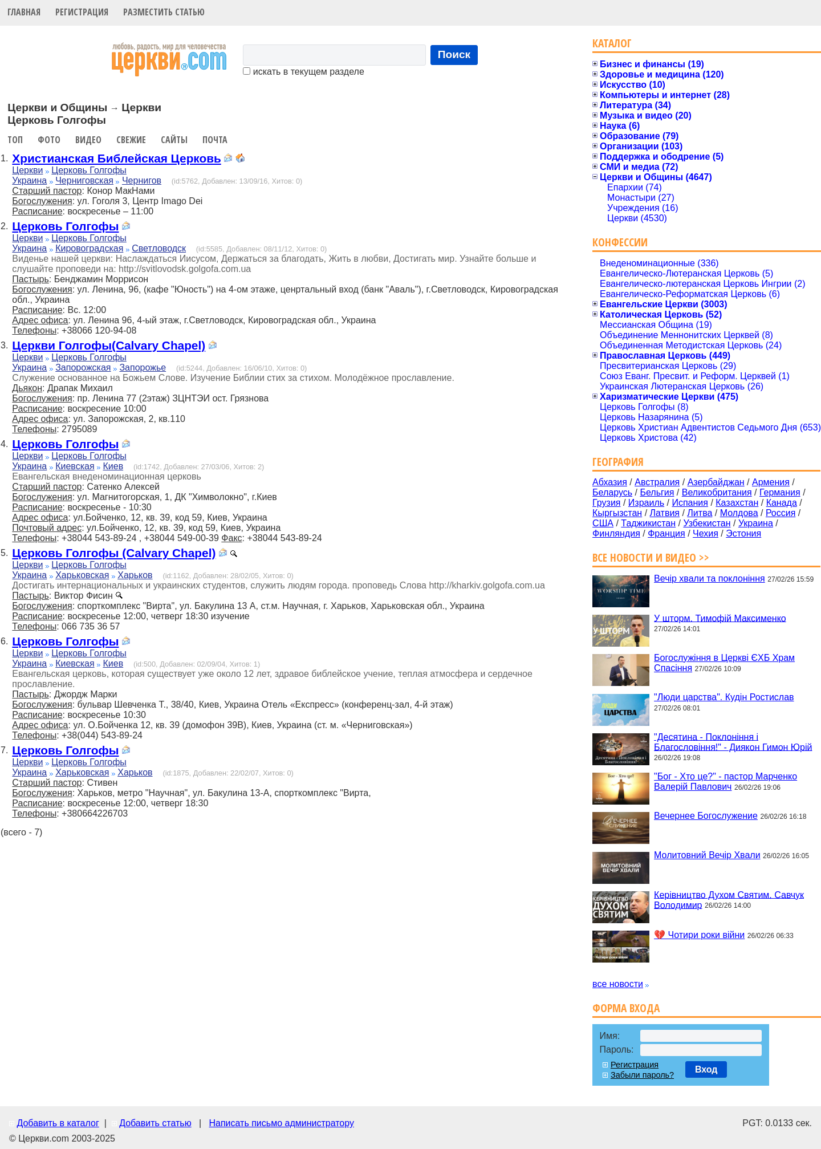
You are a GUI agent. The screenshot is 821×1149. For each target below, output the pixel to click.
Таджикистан (648, 523)
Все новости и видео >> (650, 557)
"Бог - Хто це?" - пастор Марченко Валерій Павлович (725, 781)
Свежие (131, 139)
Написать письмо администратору (281, 1123)
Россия (780, 513)
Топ (15, 139)
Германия (779, 492)
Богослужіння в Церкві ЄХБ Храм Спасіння (724, 663)
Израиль (646, 502)
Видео (88, 139)
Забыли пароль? (642, 1074)
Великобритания (717, 492)
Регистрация (81, 12)
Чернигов (141, 180)
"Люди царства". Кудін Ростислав (724, 697)
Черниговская (84, 180)
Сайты (174, 139)
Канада (781, 502)
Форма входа (626, 1008)
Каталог (612, 43)
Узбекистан (706, 523)
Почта (214, 139)
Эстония (743, 533)
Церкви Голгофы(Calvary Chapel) (108, 345)
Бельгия (657, 492)
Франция (666, 533)
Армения (771, 482)
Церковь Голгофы (89, 170)
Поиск (454, 54)
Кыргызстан (617, 513)
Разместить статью (164, 12)
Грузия (606, 502)
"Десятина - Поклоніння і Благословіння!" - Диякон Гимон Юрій (733, 742)
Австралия (657, 482)
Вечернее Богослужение (706, 816)
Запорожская (83, 367)
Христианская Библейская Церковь (116, 158)
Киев (113, 466)
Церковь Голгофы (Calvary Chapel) (114, 552)
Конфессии (620, 242)
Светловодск (159, 248)
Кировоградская (89, 248)
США (602, 523)
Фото (49, 139)
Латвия (665, 513)
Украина (29, 180)
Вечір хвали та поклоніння (709, 578)
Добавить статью (155, 1123)
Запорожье (142, 367)
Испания (690, 502)
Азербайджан (716, 482)
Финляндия (616, 533)
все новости (617, 984)
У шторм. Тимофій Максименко (720, 618)
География (618, 461)
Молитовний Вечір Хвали (707, 855)
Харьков (134, 575)
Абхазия (609, 482)
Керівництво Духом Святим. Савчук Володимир (729, 900)
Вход (706, 1069)
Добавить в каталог (58, 1123)
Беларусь (612, 492)
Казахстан (737, 502)
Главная (23, 12)
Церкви (27, 170)
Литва (699, 513)
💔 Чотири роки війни (699, 935)
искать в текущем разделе (303, 71)
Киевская (74, 466)
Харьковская (82, 575)
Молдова (739, 513)
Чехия (705, 533)
